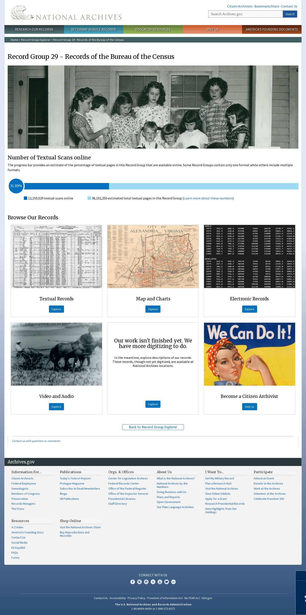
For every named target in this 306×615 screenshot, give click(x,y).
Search (290, 14)
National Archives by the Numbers (172, 485)
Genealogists (19, 488)
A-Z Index (17, 527)
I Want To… (214, 472)
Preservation (19, 499)
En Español (18, 548)
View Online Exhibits (217, 494)
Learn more (268, 607)
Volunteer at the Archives (270, 494)
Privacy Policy (136, 598)
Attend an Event (264, 478)
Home (14, 40)
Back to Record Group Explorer (153, 427)
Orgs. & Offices (121, 472)
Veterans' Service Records (93, 29)
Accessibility (118, 598)
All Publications (69, 499)
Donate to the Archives (268, 483)
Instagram (146, 581)
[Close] (301, 575)
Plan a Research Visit (218, 483)
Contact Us (289, 6)
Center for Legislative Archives (128, 478)
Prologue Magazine (72, 483)
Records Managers (23, 504)
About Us (164, 472)
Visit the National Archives (221, 488)
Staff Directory (117, 504)
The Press (17, 509)
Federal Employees (23, 483)
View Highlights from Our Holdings (221, 510)
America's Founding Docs (27, 532)
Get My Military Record (219, 478)
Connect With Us (153, 575)
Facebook (132, 581)
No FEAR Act (192, 598)
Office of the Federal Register (127, 488)
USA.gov (207, 598)
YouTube (159, 581)
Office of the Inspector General (128, 494)
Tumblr (153, 581)
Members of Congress (25, 494)
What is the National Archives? (176, 478)
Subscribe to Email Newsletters (80, 488)
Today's (75, 478)
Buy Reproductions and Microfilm (74, 534)
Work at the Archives (267, 488)
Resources (20, 521)
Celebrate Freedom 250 (269, 499)
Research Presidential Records (225, 504)
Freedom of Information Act (165, 598)
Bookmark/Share (266, 6)
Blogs (63, 494)
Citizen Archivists (239, 6)
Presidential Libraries (122, 499)
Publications (70, 472)
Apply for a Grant (216, 499)
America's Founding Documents (272, 29)
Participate (263, 472)
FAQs (14, 552)
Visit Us (212, 29)
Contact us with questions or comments (36, 441)
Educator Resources (153, 29)
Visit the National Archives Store (80, 527)
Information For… (26, 472)
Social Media (19, 542)
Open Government (168, 502)
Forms (15, 558)
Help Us (249, 407)
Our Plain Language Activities (175, 507)
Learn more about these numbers (208, 198)
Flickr (173, 581)
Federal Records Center (123, 483)
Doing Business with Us (171, 492)
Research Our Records (34, 29)
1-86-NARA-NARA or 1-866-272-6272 (153, 609)
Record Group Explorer (35, 40)
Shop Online (70, 521)
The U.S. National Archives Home (66, 12)
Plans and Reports (168, 497)
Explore (56, 309)
